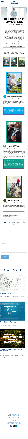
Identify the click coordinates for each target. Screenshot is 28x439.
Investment (14, 433)
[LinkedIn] (16, 426)
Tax (14, 438)
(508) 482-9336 (15, 414)
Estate (14, 434)
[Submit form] (5, 257)
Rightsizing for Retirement (9, 322)
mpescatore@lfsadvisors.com (14, 423)
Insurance (14, 436)
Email (2, 235)
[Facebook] (11, 426)
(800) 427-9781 (16, 415)
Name (2, 226)
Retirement (14, 431)
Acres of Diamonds (6, 293)
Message (3, 243)
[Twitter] (14, 426)
